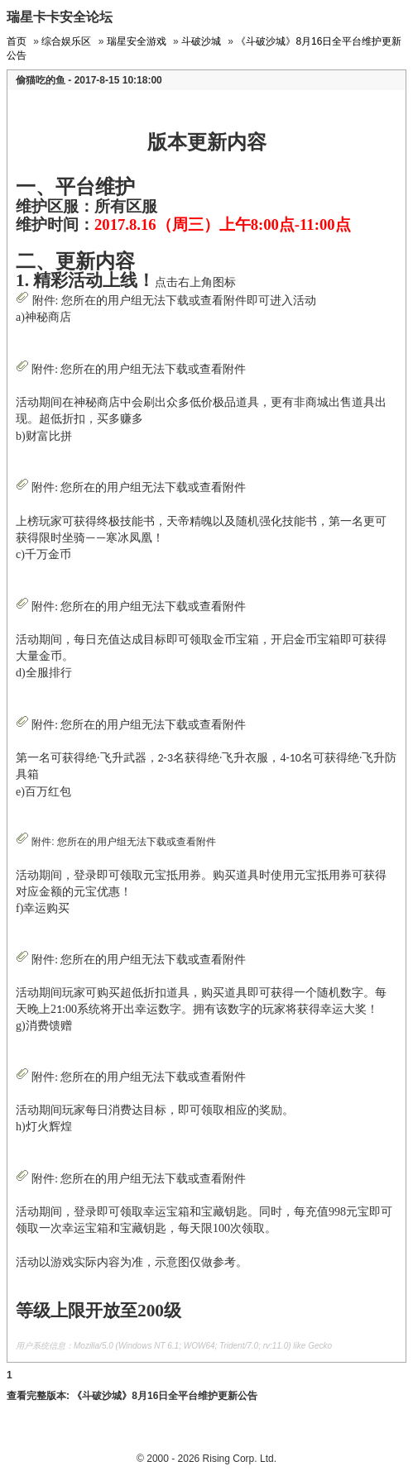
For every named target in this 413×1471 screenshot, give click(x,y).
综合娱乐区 (66, 41)
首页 (16, 41)
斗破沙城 (201, 41)
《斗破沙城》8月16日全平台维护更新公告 (164, 1396)
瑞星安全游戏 (136, 41)
